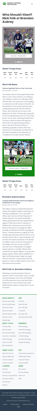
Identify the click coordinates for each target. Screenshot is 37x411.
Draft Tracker (6, 330)
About (5, 404)
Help (20, 379)
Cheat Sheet (6, 327)
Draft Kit (5, 369)
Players (4, 385)
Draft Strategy (7, 339)
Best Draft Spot (7, 345)
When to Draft (7, 342)
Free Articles (6, 372)
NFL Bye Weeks (24, 372)
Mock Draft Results (8, 304)
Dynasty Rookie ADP (25, 317)
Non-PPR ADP (23, 308)
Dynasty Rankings (25, 339)
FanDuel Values (24, 360)
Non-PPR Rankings (25, 333)
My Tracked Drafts (8, 333)
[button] (32, 3)
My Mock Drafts (7, 308)
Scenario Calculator (9, 336)
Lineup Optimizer (8, 357)
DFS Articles (6, 382)
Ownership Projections (26, 353)
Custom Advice (7, 363)
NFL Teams (22, 369)
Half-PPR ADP (23, 304)
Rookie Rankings (24, 342)
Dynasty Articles (8, 379)
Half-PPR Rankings (25, 330)
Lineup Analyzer (7, 360)
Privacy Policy (15, 404)
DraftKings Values (25, 357)
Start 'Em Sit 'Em (7, 353)
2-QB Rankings (24, 336)
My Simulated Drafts (9, 314)
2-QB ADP (22, 311)
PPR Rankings (23, 327)
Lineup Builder (23, 363)
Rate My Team (7, 317)
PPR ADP (21, 301)
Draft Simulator (7, 311)
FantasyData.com (24, 401)
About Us (22, 375)
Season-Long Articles (9, 375)
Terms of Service (28, 404)
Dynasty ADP (23, 314)
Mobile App (6, 320)
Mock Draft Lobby (8, 301)
